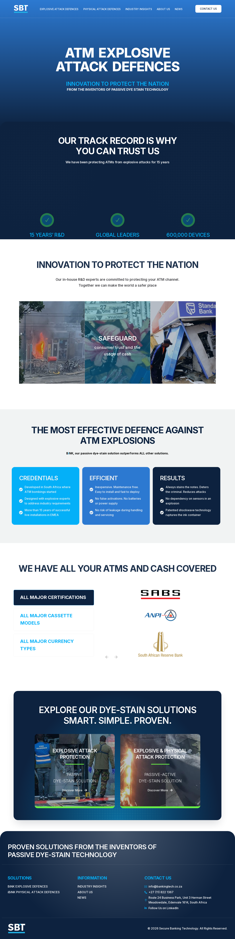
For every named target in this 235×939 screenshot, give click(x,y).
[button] (107, 657)
